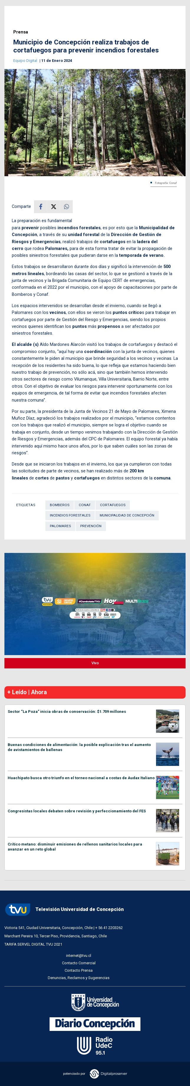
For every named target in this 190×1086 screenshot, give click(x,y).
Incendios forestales (70, 515)
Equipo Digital (25, 60)
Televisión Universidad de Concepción (64, 909)
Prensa (20, 32)
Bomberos (59, 505)
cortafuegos (112, 505)
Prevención (90, 526)
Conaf (85, 505)
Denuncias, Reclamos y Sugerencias (78, 978)
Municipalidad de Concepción (127, 515)
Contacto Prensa (79, 970)
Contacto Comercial (79, 963)
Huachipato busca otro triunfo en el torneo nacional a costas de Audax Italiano (81, 778)
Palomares (60, 526)
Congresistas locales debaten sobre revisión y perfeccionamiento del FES (77, 811)
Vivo (95, 663)
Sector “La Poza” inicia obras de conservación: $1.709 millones (67, 711)
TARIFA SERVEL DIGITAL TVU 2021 (33, 944)
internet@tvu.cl (78, 955)
